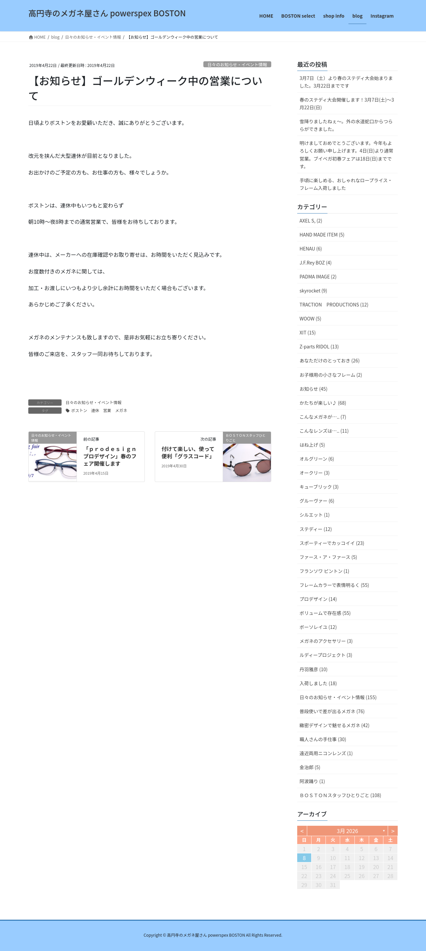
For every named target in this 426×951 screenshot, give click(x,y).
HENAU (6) (311, 248)
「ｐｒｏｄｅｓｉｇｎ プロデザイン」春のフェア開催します (109, 456)
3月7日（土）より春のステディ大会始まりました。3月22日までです (346, 82)
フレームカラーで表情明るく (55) (334, 585)
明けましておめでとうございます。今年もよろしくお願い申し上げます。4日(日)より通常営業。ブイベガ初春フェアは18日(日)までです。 (346, 154)
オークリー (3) (314, 472)
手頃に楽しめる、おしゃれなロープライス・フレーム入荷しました (346, 184)
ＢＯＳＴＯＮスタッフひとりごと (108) (340, 795)
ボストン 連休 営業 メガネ (99, 410)
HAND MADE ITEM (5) (322, 234)
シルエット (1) (314, 514)
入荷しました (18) (318, 683)
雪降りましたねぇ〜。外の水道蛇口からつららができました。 (346, 125)
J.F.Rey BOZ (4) (315, 262)
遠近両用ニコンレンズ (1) (326, 753)
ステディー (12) (316, 529)
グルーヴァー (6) (317, 500)
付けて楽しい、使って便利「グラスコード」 (188, 452)
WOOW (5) (310, 318)
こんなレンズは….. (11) (324, 430)
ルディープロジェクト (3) (326, 655)
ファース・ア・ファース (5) (328, 557)
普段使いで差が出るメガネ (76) (332, 711)
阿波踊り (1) (312, 781)
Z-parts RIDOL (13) (319, 346)
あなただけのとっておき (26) (330, 360)
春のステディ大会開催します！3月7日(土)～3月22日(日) (347, 103)
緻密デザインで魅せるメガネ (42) (334, 725)
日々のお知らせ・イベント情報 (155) (338, 697)
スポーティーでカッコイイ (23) (332, 543)
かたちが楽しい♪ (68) (323, 402)
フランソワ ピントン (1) (324, 571)
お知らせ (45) (313, 388)
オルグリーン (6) (317, 458)
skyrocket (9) (313, 290)
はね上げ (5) (312, 444)
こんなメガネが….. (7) (323, 416)
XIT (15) (308, 332)
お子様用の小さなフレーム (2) (331, 374)
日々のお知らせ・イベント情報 (237, 64)
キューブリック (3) (319, 486)
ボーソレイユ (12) (318, 627)
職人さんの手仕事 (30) (323, 739)
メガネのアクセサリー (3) (326, 641)
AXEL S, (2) (311, 220)
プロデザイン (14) (318, 599)
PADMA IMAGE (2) (318, 276)
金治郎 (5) (310, 767)
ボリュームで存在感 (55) (325, 613)
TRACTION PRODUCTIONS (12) (334, 304)
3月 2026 (347, 831)
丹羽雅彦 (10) (313, 669)
